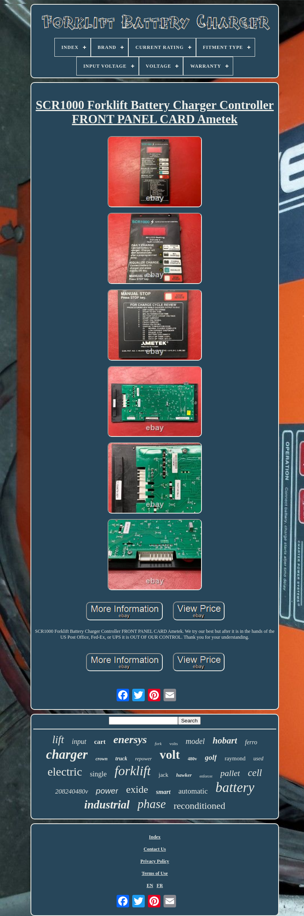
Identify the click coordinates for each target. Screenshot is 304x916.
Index (154, 837)
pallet (230, 773)
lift (58, 739)
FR (159, 885)
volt (170, 754)
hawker (184, 775)
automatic (193, 791)
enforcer (206, 776)
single (98, 774)
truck (121, 759)
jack (163, 775)
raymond (235, 758)
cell (255, 772)
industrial (107, 804)
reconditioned (199, 806)
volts (173, 743)
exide (137, 789)
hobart (224, 740)
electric (64, 771)
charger (67, 754)
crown (101, 759)
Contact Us (155, 849)
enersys (130, 739)
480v (192, 759)
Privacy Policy (154, 861)
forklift (133, 770)
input (79, 741)
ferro (251, 742)
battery (235, 787)
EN (150, 885)
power (107, 790)
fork (158, 743)
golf (211, 757)
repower (143, 759)
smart (163, 791)
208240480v (71, 791)
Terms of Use (155, 873)
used (259, 759)
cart (100, 741)
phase (151, 804)
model (195, 741)
